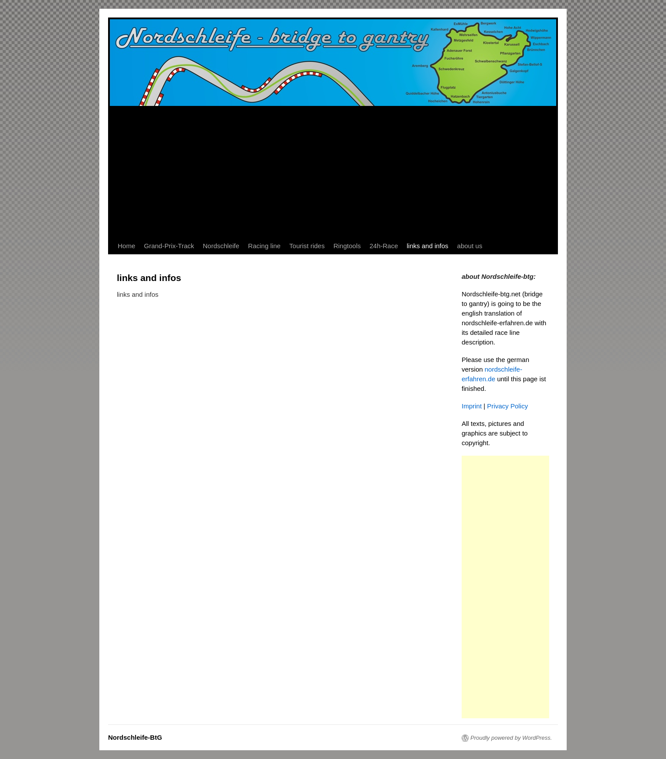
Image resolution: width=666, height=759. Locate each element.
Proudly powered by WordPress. (511, 737)
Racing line (264, 245)
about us (470, 245)
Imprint (472, 406)
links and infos (428, 245)
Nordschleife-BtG (135, 737)
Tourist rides (307, 245)
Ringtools (347, 245)
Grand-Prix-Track (169, 245)
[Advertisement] (333, 172)
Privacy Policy (507, 406)
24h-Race (383, 245)
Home (126, 245)
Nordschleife (221, 245)
